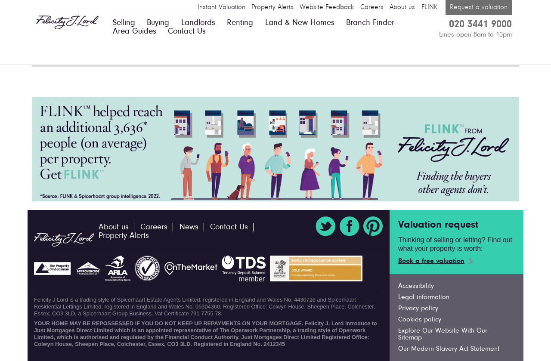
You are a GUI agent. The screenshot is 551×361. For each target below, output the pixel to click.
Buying (158, 23)
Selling (124, 23)
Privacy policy (418, 308)
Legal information (423, 297)
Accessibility (416, 286)
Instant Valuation (221, 7)
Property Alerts (272, 7)
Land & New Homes (299, 23)
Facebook (349, 226)
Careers (372, 7)
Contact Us (187, 32)
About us (402, 7)
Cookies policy (419, 319)
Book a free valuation (431, 261)
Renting (240, 23)
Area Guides (134, 32)
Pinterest (373, 226)
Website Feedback (327, 7)
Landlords (198, 23)
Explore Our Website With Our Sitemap (442, 334)
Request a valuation (479, 7)
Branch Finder (370, 23)
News (189, 227)
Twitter (325, 226)
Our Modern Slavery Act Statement (448, 349)
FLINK (429, 7)
